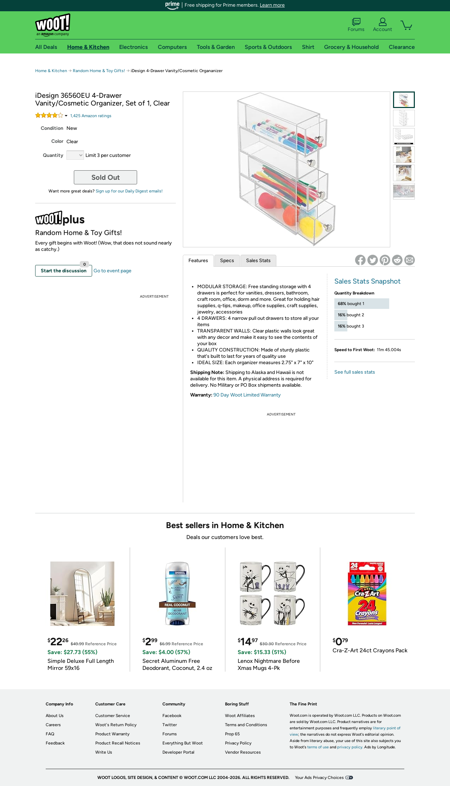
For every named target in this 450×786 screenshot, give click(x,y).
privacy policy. (350, 747)
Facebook (171, 715)
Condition (52, 128)
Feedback (55, 743)
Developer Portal (178, 752)
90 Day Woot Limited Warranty (247, 395)
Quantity (53, 155)
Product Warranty (112, 733)
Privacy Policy (238, 743)
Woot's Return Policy (115, 724)
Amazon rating (90, 115)
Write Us (103, 752)
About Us (55, 715)
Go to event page (112, 271)
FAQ (50, 733)
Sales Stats (258, 261)
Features (198, 261)
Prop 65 (232, 733)
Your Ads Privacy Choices (319, 777)
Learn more (272, 5)
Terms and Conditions (246, 724)
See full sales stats (354, 372)
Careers (53, 724)
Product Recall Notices (117, 743)
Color (57, 141)
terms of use (318, 747)
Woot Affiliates (240, 715)
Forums (356, 25)
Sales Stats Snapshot (367, 281)
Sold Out (105, 177)
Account (382, 25)
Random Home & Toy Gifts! (99, 70)
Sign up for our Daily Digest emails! (129, 191)
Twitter (169, 724)
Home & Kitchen (51, 70)
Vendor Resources (243, 752)
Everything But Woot (182, 743)
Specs (227, 261)
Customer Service (112, 715)
